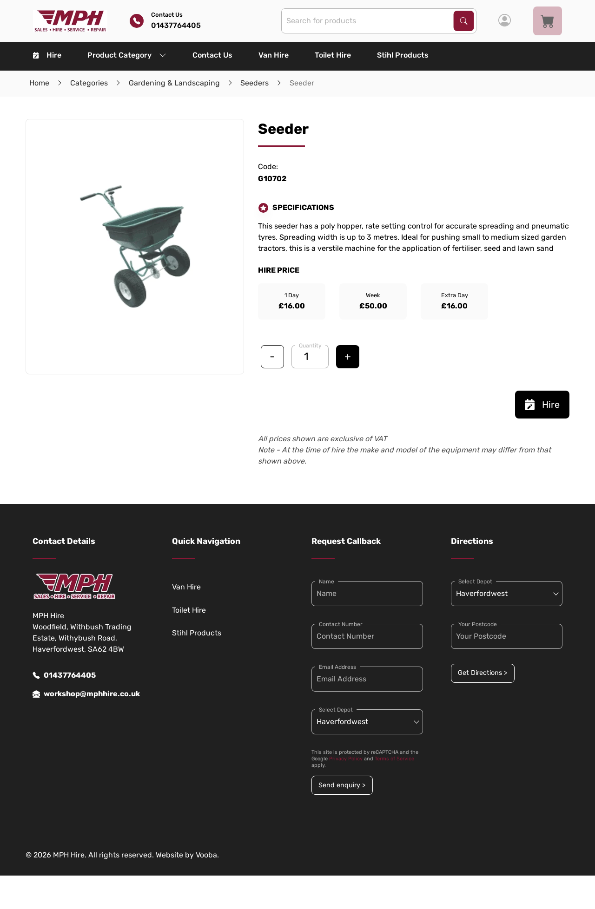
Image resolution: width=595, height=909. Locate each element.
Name (326, 581)
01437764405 (64, 675)
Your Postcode (477, 624)
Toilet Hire (333, 55)
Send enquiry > (341, 785)
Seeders (254, 82)
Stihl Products (403, 55)
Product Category (126, 55)
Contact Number (341, 624)
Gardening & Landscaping (174, 82)
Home (39, 82)
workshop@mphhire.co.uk (86, 694)
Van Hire (273, 55)
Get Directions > (482, 673)
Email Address (337, 667)
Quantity (310, 345)
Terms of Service (394, 759)
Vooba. (207, 854)
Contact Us (212, 55)
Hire (47, 55)
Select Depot (336, 709)
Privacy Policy (346, 759)
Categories (89, 82)
